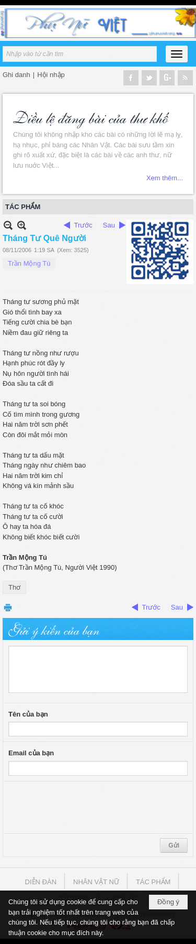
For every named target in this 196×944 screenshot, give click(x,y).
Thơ (14, 587)
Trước (83, 225)
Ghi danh (16, 75)
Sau (109, 225)
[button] (176, 54)
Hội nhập (51, 75)
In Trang (8, 607)
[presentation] (87, 807)
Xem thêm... (164, 178)
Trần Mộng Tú (29, 263)
